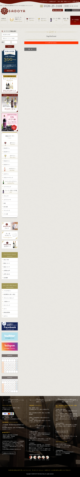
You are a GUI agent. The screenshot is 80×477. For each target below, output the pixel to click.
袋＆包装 (6, 206)
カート (5, 308)
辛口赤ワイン (7, 148)
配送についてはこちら (61, 431)
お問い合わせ (76, 1)
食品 (5, 203)
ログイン (6, 316)
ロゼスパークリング (8, 177)
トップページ (44, 1)
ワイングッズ (7, 210)
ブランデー (6, 196)
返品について (7, 266)
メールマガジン (7, 290)
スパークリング (7, 186)
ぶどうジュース (7, 199)
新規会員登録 (10, 70)
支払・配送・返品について (64, 1)
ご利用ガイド (7, 301)
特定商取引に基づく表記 (9, 294)
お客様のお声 (52, 1)
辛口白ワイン (7, 161)
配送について (7, 263)
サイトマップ (7, 305)
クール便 (6, 214)
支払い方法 (6, 259)
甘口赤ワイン (7, 151)
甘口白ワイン (7, 164)
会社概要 (6, 277)
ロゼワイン (6, 174)
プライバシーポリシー (9, 298)
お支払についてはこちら (8, 453)
